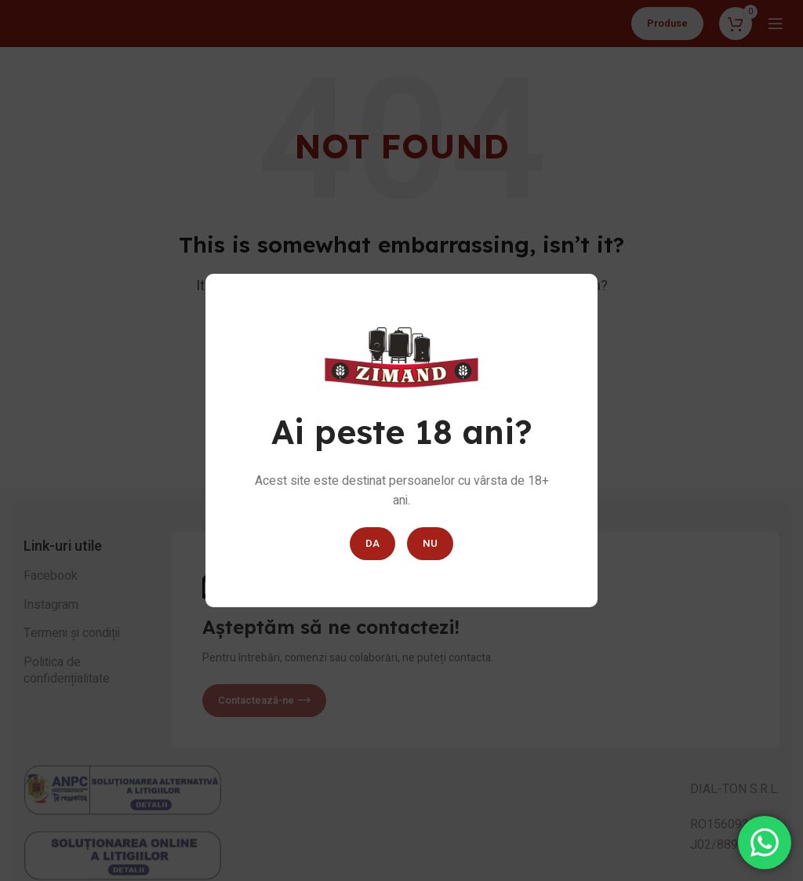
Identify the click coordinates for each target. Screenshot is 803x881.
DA (372, 543)
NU (430, 543)
